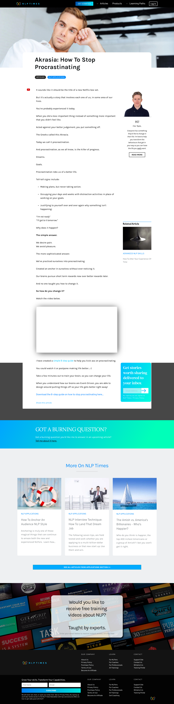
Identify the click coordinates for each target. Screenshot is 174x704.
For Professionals (116, 665)
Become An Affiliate (88, 671)
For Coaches (113, 662)
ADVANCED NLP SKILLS (133, 253)
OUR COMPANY (88, 654)
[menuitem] (101, 4)
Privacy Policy (138, 398)
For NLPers (113, 660)
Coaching (115, 696)
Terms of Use (86, 668)
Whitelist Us (138, 665)
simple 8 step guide (63, 360)
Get (110, 696)
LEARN (112, 654)
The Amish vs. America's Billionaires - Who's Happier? (132, 524)
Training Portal (139, 668)
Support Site (138, 660)
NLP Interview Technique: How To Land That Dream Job (86, 524)
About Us (85, 660)
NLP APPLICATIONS (30, 514)
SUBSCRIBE (51, 691)
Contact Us (138, 662)
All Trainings (114, 668)
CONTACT (138, 654)
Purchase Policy (87, 665)
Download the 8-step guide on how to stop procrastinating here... (70, 394)
